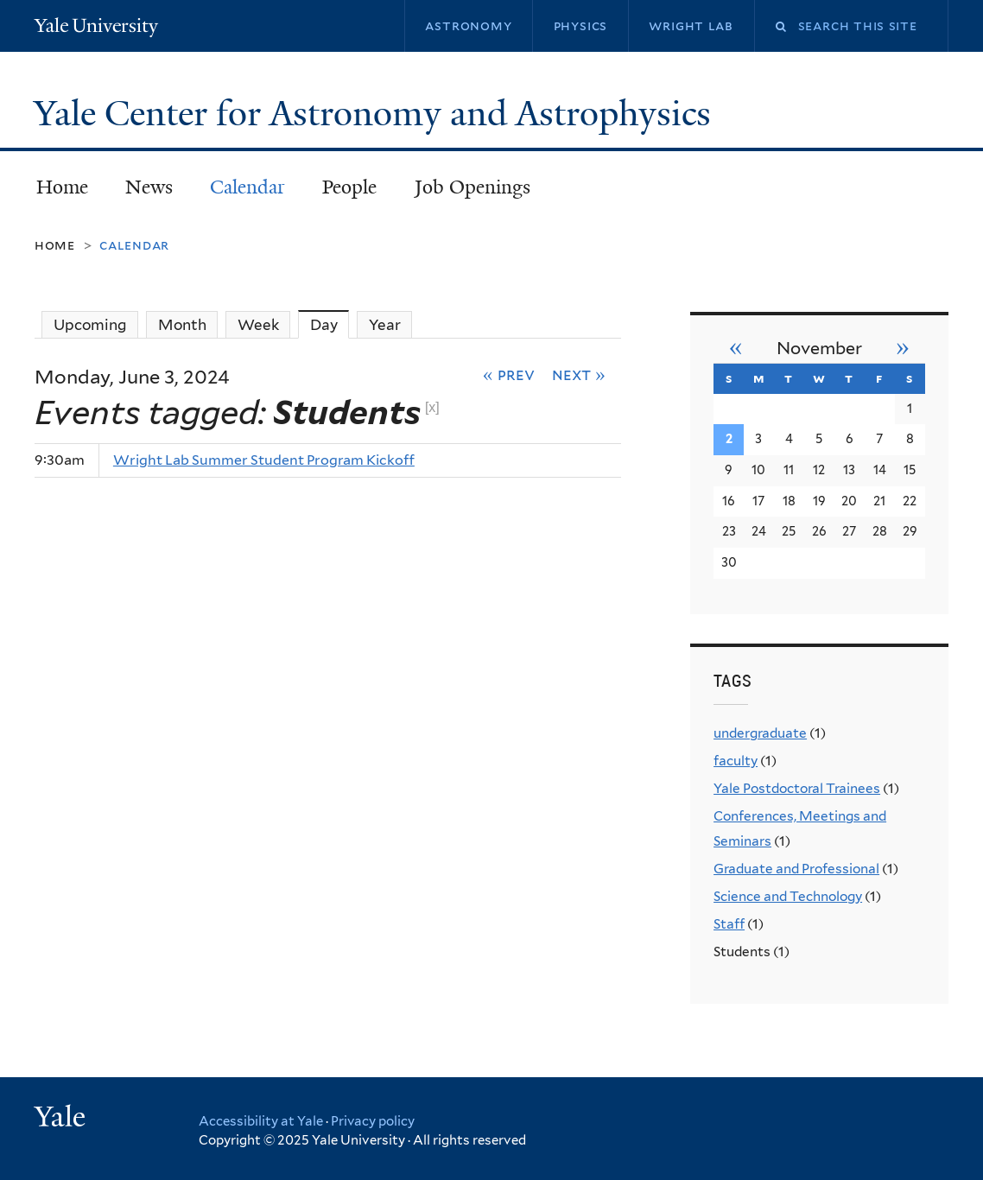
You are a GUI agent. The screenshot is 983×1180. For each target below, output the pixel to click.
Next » (579, 374)
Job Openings (472, 187)
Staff (729, 924)
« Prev (509, 374)
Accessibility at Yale (261, 1121)
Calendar (247, 187)
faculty (735, 760)
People (349, 187)
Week (258, 324)
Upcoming (90, 324)
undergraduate (760, 733)
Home (62, 187)
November (819, 348)
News (149, 187)
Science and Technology (787, 896)
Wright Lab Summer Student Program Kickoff (264, 460)
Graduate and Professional (796, 868)
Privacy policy (373, 1121)
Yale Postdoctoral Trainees (796, 788)
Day (330, 324)
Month (182, 324)
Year (385, 324)
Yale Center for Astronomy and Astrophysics (377, 113)
